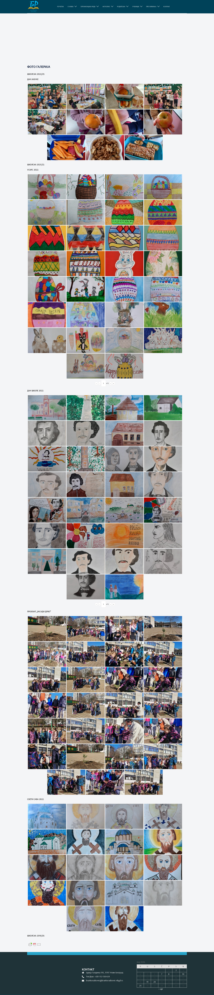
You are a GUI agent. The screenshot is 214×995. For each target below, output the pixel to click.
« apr (160, 988)
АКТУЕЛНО (106, 7)
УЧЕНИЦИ (135, 7)
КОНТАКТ (166, 7)
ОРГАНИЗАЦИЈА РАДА (88, 7)
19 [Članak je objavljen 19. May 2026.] (147, 981)
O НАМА (70, 7)
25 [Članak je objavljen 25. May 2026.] (140, 985)
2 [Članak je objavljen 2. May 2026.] (176, 970)
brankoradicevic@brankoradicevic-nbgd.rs (104, 980)
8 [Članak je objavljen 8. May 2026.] (168, 974)
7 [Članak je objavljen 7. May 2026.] (161, 974)
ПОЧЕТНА (60, 7)
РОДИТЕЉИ (121, 7)
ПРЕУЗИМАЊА (151, 7)
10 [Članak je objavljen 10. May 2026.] (183, 974)
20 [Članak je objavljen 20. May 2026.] (154, 981)
